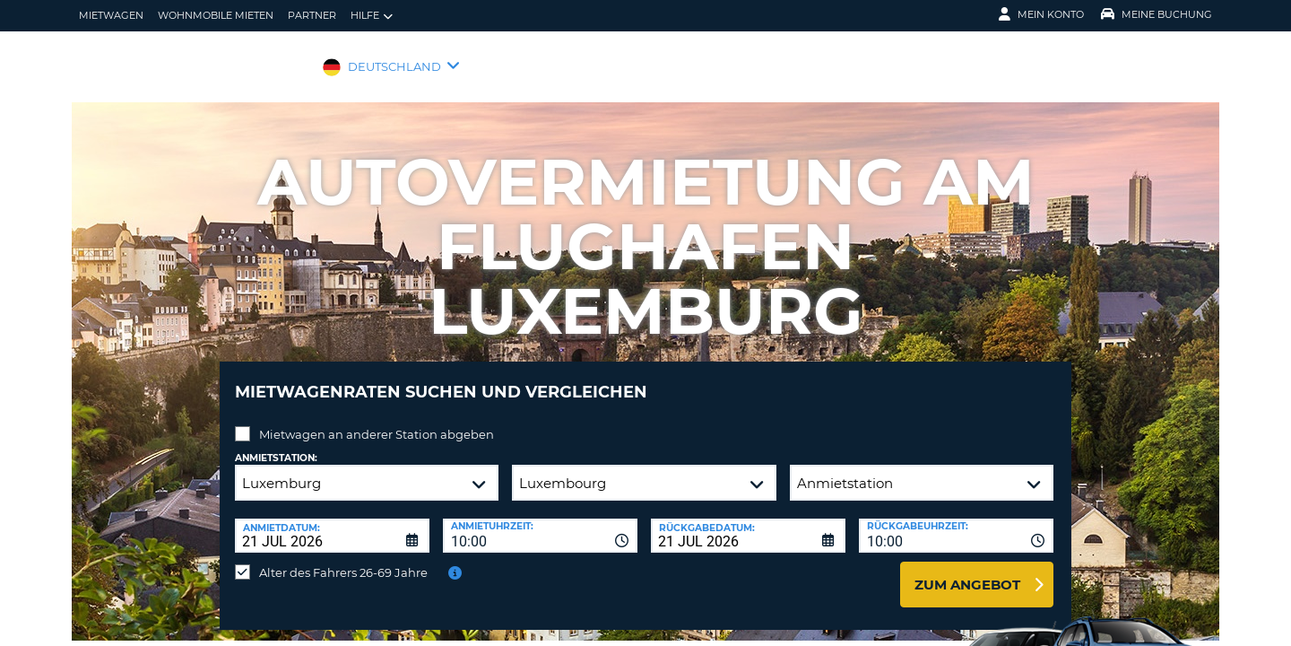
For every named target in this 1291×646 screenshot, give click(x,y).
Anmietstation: (276, 444)
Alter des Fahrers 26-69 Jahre (343, 559)
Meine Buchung (1156, 14)
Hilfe (372, 15)
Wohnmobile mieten (215, 15)
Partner (312, 15)
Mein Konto (1041, 14)
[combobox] (540, 522)
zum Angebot (967, 571)
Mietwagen (111, 15)
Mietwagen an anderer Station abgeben (376, 421)
